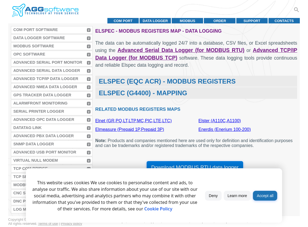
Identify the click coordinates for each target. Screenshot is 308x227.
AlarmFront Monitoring (40, 103)
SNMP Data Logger (33, 144)
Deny (213, 196)
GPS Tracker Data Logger (42, 95)
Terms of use (48, 224)
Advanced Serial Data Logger (46, 70)
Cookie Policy (158, 209)
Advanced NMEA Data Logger (45, 87)
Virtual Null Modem (35, 160)
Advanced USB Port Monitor (44, 152)
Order (219, 21)
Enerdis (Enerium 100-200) (224, 129)
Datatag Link (27, 127)
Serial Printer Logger (38, 111)
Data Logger (155, 21)
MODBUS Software (33, 46)
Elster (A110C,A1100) (219, 120)
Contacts (284, 21)
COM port (123, 21)
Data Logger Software (39, 38)
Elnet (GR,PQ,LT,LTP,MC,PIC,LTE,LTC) (133, 120)
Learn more (237, 196)
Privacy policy (71, 224)
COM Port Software (35, 29)
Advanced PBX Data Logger (43, 136)
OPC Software (29, 54)
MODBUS (187, 21)
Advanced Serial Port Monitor (47, 62)
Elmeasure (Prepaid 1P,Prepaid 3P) (129, 129)
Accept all (265, 196)
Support (251, 21)
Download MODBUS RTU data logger (195, 167)
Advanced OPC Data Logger (43, 119)
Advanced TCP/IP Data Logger (45, 78)
